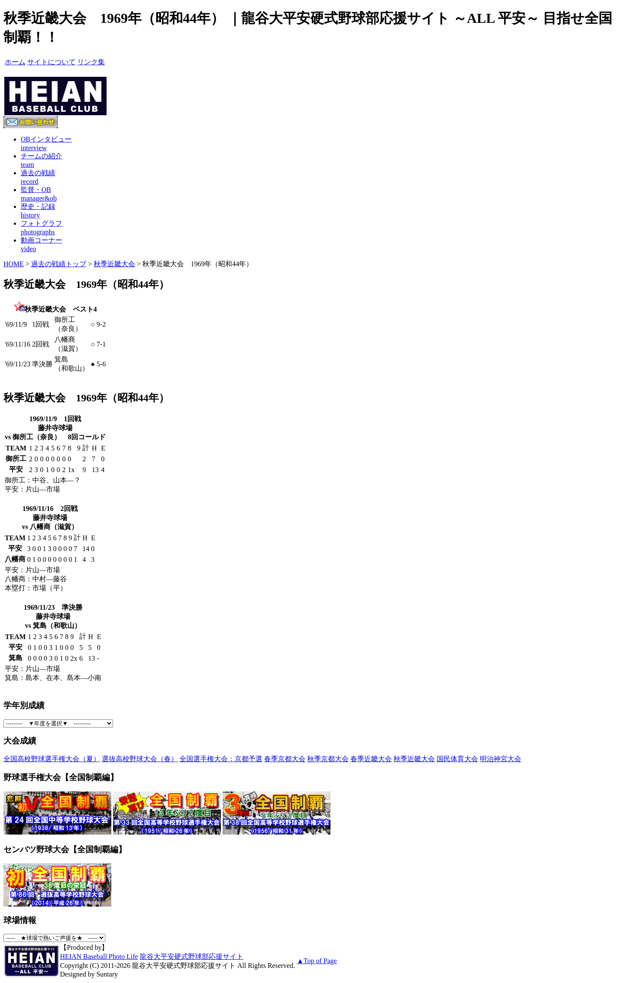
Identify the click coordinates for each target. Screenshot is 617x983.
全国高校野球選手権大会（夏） (51, 758)
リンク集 (91, 62)
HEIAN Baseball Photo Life (99, 956)
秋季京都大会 (328, 758)
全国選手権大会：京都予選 (220, 758)
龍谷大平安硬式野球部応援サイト (191, 956)
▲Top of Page (317, 960)
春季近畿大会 (371, 758)
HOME (13, 264)
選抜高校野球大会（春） (140, 758)
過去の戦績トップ (58, 264)
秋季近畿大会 (114, 264)
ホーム (15, 62)
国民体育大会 (457, 758)
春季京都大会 (284, 758)
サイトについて (51, 62)
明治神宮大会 (500, 758)
